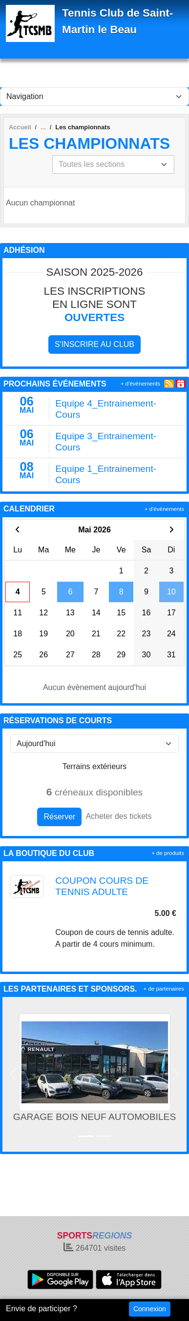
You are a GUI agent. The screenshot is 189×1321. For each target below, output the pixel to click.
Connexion (149, 1309)
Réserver (59, 817)
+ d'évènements (140, 383)
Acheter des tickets (118, 816)
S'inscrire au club (94, 344)
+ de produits (167, 853)
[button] (13, 1074)
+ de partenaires (164, 989)
